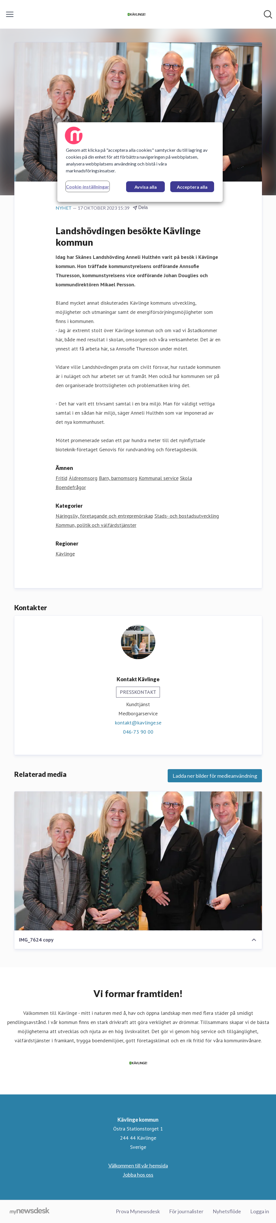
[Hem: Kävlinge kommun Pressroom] (136, 14)
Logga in (259, 1211)
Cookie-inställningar (87, 186)
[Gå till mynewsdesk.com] (29, 1211)
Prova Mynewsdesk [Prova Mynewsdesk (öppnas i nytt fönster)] (138, 1211)
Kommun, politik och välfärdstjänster (96, 525)
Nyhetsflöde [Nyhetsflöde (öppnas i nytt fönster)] (227, 1211)
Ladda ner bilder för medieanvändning (215, 776)
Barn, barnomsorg (118, 478)
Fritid (61, 478)
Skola (186, 478)
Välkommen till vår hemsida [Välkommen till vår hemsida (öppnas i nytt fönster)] (138, 1165)
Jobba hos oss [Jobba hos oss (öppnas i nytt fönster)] (138, 1174)
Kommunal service (159, 478)
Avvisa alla (145, 187)
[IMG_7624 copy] (138, 861)
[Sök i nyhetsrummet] (268, 14)
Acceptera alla (192, 187)
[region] (140, 162)
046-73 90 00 (138, 731)
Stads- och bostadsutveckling (186, 516)
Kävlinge (65, 553)
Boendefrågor (71, 487)
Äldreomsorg (83, 478)
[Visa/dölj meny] (9, 14)
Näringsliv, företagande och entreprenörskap (104, 516)
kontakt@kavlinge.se (138, 722)
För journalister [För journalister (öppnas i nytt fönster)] (186, 1211)
